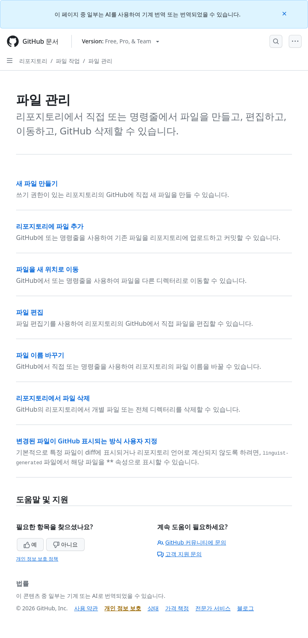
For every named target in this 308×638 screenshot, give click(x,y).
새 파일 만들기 (37, 183)
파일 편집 (29, 312)
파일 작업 (68, 61)
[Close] (285, 13)
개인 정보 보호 (122, 608)
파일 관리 (100, 61)
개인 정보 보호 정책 (37, 558)
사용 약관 (86, 608)
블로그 (245, 608)
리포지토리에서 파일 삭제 (53, 398)
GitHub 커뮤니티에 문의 (191, 542)
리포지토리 (33, 61)
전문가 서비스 (213, 608)
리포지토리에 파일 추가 (49, 226)
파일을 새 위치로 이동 (47, 269)
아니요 (65, 544)
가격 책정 (177, 608)
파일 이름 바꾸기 (40, 355)
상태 (153, 608)
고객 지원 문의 (179, 554)
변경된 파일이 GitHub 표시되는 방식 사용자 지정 (86, 441)
